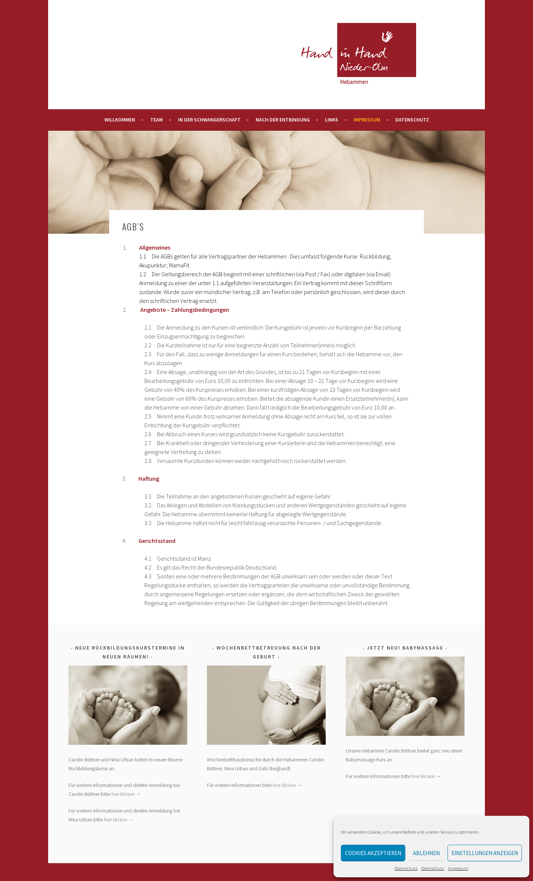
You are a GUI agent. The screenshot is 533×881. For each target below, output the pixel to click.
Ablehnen (426, 853)
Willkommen (119, 119)
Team (156, 119)
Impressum (458, 868)
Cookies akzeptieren (373, 853)
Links (331, 119)
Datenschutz (406, 868)
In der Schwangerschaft (209, 119)
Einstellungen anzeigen (485, 853)
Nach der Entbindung (283, 119)
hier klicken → (126, 794)
